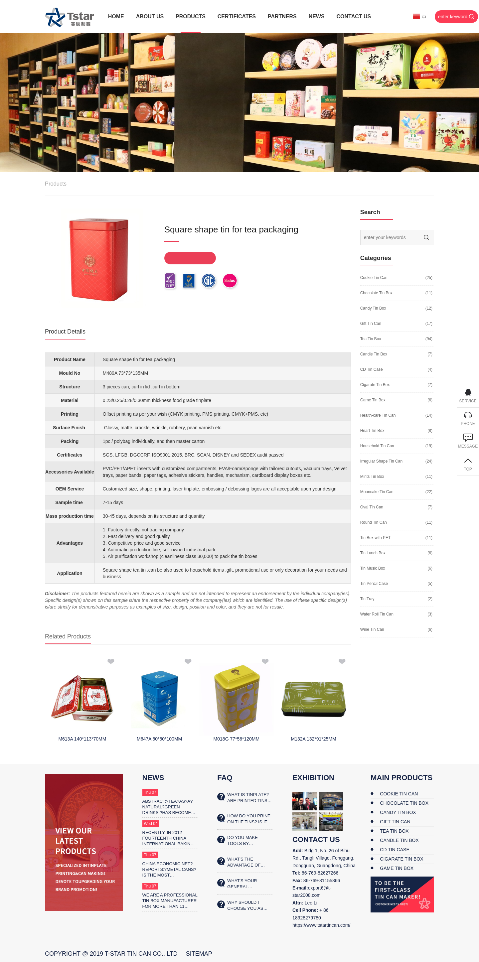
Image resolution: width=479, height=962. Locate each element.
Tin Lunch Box (373, 553)
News (153, 777)
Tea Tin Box (370, 339)
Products (56, 184)
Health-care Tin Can (378, 415)
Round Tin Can (373, 522)
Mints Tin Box (372, 476)
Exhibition (313, 777)
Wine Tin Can (372, 629)
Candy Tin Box (373, 308)
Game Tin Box (373, 400)
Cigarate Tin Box (375, 384)
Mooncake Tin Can (377, 491)
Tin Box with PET (375, 537)
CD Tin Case (371, 369)
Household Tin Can (377, 446)
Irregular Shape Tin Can (381, 461)
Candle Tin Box (373, 354)
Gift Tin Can (370, 323)
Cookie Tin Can (374, 277)
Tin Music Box (372, 568)
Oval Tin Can (371, 507)
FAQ (224, 777)
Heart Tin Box (372, 430)
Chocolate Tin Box (376, 293)
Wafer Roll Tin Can (377, 614)
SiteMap (199, 953)
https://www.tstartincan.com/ (321, 925)
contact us (316, 839)
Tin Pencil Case (374, 583)
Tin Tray (367, 599)
